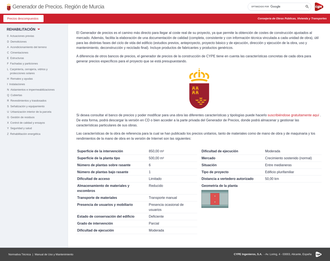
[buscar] (279, 6)
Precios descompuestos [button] (23, 18)
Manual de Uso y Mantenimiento (54, 254)
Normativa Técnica (19, 254)
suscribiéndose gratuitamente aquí (293, 115)
